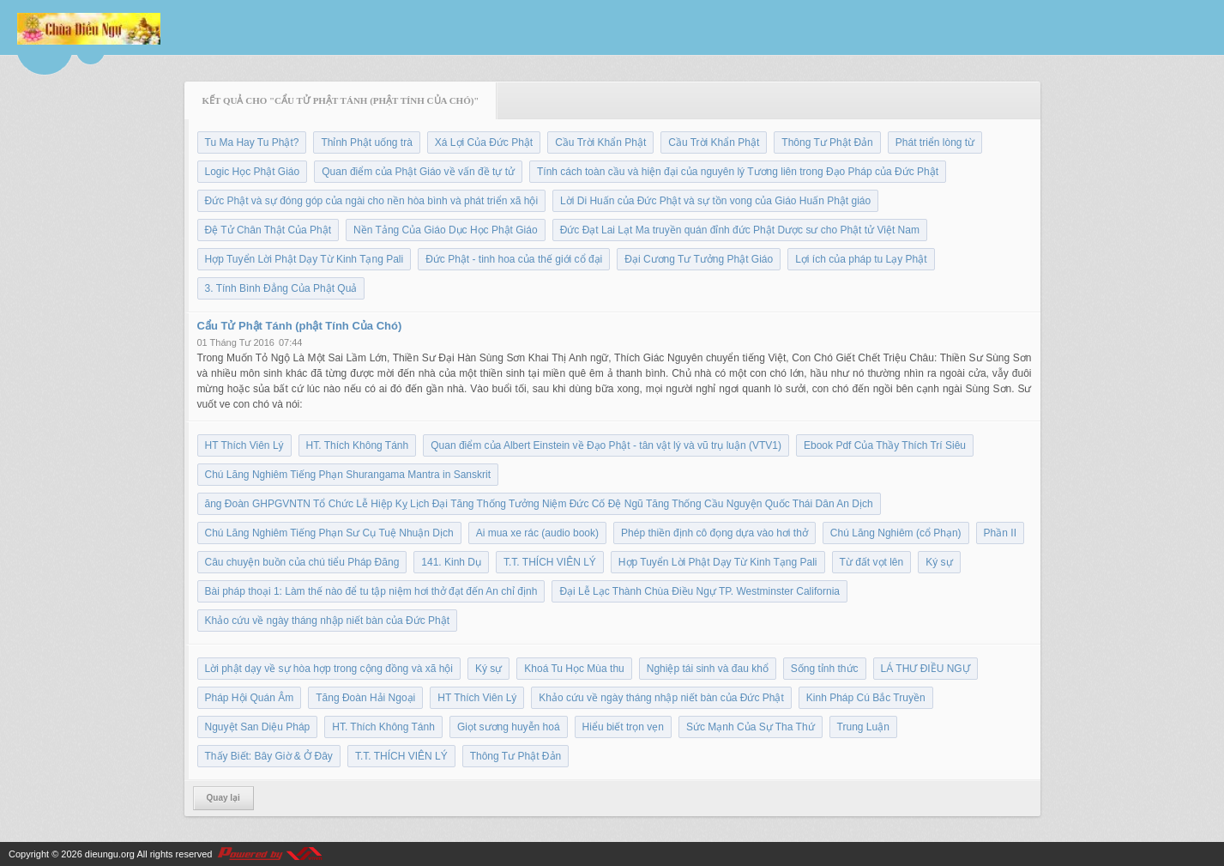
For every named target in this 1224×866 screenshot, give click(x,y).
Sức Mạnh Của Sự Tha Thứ (750, 727)
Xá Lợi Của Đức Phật (484, 142)
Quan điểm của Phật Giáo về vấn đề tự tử (418, 172)
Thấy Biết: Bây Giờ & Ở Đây (269, 756)
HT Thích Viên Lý (244, 445)
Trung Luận (863, 727)
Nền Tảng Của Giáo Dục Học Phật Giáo (445, 230)
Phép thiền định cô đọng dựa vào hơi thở (714, 533)
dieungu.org (110, 854)
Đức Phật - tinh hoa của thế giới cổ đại (513, 259)
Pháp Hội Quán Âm (249, 698)
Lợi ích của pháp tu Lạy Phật (860, 259)
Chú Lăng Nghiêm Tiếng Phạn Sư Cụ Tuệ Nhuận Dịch (329, 533)
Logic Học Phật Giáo (252, 172)
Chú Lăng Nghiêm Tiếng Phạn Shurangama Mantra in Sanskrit (348, 475)
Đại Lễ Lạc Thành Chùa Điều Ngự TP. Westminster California (699, 591)
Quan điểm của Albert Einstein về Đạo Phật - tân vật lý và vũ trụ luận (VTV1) (606, 445)
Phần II (1000, 533)
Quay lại (223, 797)
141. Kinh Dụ (451, 562)
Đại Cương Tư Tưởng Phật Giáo (698, 259)
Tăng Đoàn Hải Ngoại (365, 698)
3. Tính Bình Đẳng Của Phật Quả (281, 288)
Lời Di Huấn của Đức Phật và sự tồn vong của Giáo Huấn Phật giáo (715, 201)
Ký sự (939, 562)
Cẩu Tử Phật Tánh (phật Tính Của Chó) (299, 325)
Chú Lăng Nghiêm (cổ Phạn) (896, 533)
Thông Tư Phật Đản (827, 142)
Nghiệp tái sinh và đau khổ (708, 669)
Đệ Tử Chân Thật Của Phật (268, 230)
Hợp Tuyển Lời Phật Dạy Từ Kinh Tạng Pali (304, 259)
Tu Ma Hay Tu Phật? (252, 142)
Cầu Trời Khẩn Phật (600, 142)
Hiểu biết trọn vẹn (623, 727)
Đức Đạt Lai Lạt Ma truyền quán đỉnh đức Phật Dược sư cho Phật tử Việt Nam (740, 230)
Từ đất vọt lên (872, 562)
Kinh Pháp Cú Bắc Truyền (866, 698)
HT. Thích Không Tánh (357, 445)
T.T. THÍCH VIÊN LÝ (549, 562)
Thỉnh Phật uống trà (366, 142)
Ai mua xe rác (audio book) (537, 533)
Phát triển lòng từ (934, 142)
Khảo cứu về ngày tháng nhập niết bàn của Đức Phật (327, 621)
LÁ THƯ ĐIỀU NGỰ (925, 669)
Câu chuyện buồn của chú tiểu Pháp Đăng (302, 562)
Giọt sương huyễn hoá (508, 727)
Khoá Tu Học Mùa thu (574, 669)
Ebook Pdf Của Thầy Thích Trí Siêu (885, 445)
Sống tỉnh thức (825, 669)
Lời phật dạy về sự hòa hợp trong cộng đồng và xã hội (329, 669)
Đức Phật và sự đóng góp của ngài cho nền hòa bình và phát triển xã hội (372, 201)
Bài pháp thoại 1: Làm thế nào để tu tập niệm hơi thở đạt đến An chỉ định (371, 591)
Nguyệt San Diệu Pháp (258, 727)
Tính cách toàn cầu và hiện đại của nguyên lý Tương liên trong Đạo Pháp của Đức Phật (737, 172)
